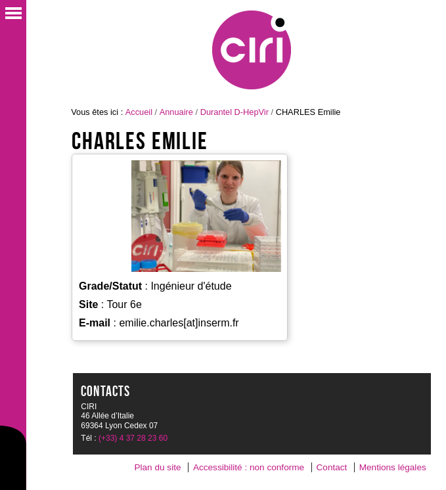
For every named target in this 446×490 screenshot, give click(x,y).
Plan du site (157, 467)
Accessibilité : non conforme (248, 467)
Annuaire (176, 112)
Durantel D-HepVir (234, 112)
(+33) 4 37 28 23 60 (133, 438)
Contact (332, 467)
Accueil (138, 112)
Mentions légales (392, 467)
